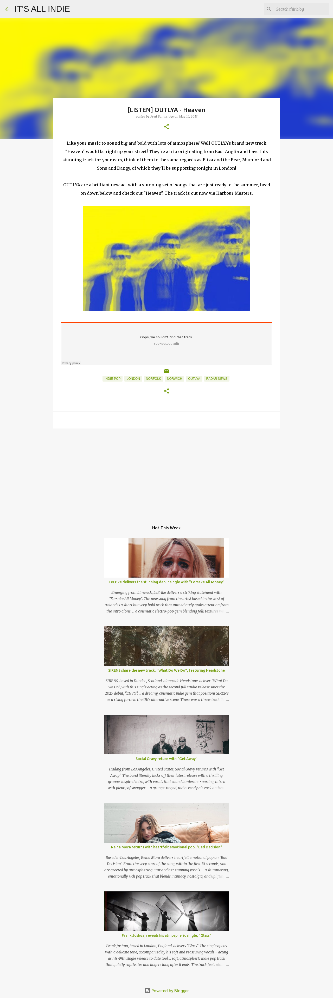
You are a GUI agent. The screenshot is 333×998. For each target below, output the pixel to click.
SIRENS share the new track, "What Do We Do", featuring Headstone (166, 670)
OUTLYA (194, 379)
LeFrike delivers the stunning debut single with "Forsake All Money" (167, 582)
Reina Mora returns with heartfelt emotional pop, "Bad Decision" (166, 847)
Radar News (216, 379)
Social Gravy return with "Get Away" (166, 759)
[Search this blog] (301, 9)
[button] (166, 127)
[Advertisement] (166, 472)
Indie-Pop (112, 379)
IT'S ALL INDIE (42, 9)
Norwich (174, 379)
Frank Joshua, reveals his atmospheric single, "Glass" (166, 935)
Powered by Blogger (166, 990)
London (133, 379)
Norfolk (153, 379)
